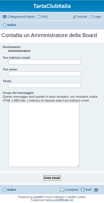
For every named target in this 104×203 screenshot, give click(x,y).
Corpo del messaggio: (18, 92)
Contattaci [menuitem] (72, 189)
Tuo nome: (10, 69)
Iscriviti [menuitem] (82, 16)
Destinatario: (12, 47)
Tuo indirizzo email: (17, 57)
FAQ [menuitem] (44, 16)
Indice (11, 24)
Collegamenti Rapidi (21, 16)
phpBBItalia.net (64, 200)
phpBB (38, 197)
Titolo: (7, 81)
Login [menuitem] (97, 16)
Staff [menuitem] (88, 189)
